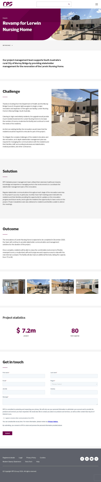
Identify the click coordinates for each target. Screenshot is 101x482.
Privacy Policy (31, 457)
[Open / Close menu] (96, 4)
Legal (20, 457)
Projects (5, 18)
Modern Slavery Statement (12, 461)
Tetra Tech (28, 461)
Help (37, 461)
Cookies (42, 457)
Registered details (9, 457)
